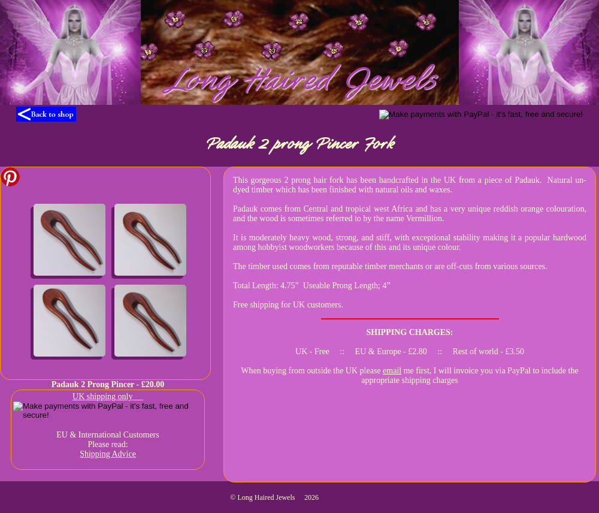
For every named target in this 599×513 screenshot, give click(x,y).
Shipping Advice (108, 453)
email (392, 370)
